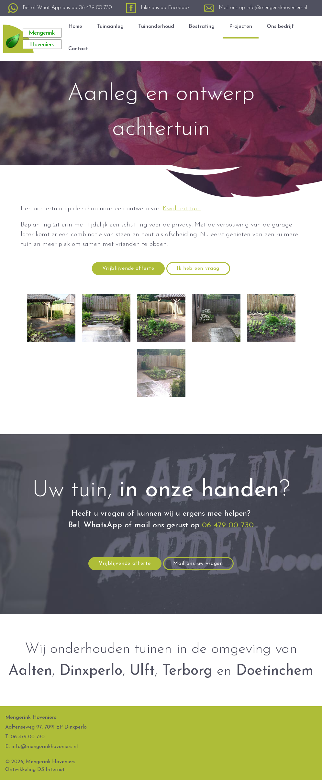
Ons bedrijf (280, 26)
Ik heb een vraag (198, 268)
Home (75, 26)
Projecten (240, 26)
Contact (78, 48)
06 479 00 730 (95, 7)
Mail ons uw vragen (198, 563)
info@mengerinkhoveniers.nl (277, 7)
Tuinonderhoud (156, 26)
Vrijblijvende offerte (128, 268)
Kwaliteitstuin (182, 208)
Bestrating (202, 26)
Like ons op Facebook (165, 7)
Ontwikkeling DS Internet (35, 769)
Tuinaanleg (110, 26)
